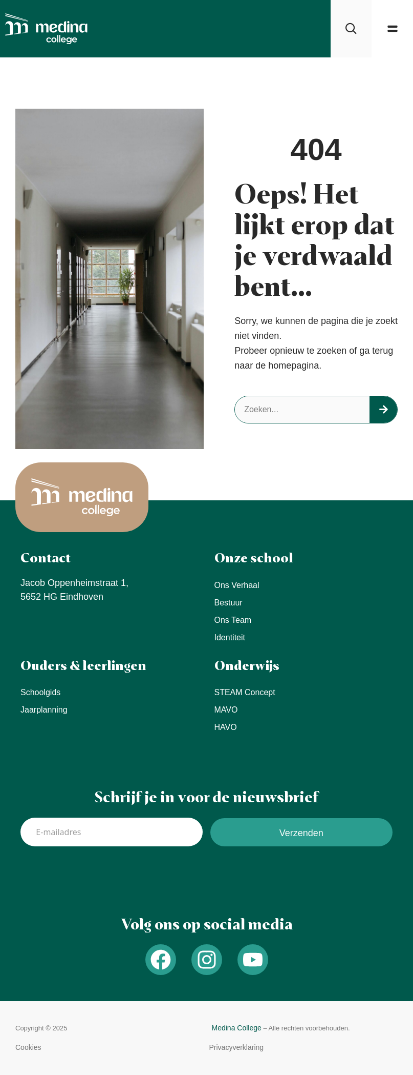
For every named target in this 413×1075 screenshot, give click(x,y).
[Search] (383, 409)
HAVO (225, 727)
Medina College (237, 1028)
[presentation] (98, 877)
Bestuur (228, 602)
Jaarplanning (44, 709)
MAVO (226, 709)
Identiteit (229, 637)
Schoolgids (40, 692)
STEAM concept (244, 692)
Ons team (233, 620)
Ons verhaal (236, 585)
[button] (392, 29)
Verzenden (301, 833)
